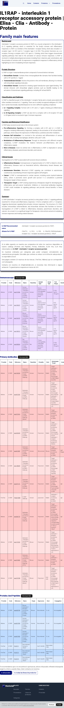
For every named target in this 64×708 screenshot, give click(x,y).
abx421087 (17, 451)
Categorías (17, 698)
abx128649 (17, 466)
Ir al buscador (6, 673)
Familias (27, 689)
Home (29, 3)
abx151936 (17, 292)
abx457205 (17, 394)
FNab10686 (17, 497)
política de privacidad (28, 705)
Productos (45, 3)
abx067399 (17, 623)
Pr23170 (16, 659)
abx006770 (17, 516)
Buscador (16, 689)
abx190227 (17, 305)
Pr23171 (16, 646)
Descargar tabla (20, 277)
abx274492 (17, 560)
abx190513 (17, 331)
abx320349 (17, 433)
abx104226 (17, 373)
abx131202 (17, 542)
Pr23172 (16, 652)
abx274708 (17, 578)
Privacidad (42, 692)
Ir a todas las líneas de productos (25, 673)
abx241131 (17, 484)
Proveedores (56, 3)
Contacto (36, 3)
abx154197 (17, 318)
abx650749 (17, 610)
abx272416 (17, 414)
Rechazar (51, 704)
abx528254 (17, 344)
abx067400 (17, 636)
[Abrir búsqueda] (23, 3)
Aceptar (59, 704)
